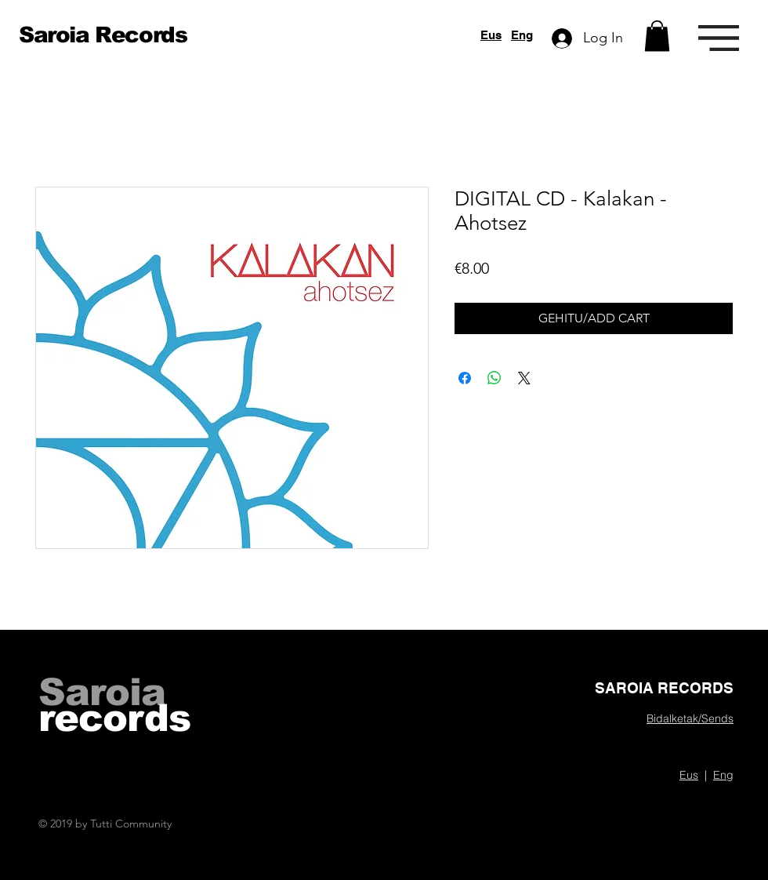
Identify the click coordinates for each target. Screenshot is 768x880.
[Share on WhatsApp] (494, 378)
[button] (657, 35)
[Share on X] (524, 378)
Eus (491, 35)
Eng (522, 35)
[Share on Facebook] (464, 378)
